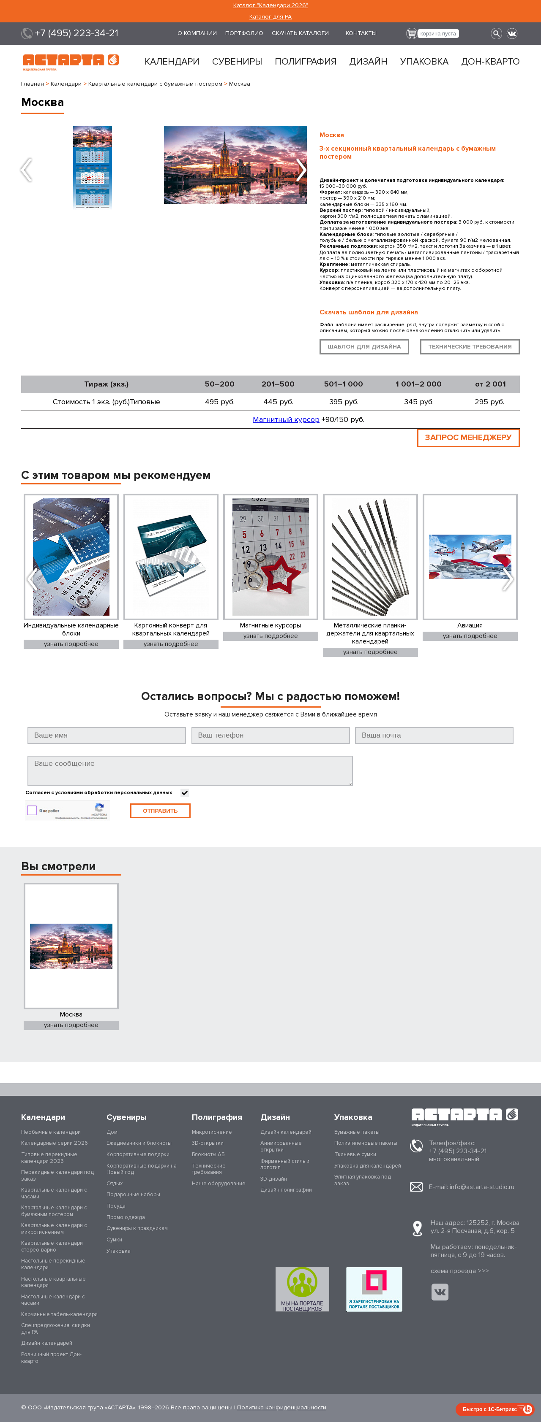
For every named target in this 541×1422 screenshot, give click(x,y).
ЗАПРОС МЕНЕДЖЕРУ (467, 438)
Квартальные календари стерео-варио (52, 1247)
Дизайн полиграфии (286, 1190)
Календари (172, 62)
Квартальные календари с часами (54, 1193)
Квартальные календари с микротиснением (54, 1229)
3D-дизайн (273, 1179)
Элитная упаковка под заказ (362, 1180)
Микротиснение (212, 1132)
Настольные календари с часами (53, 1300)
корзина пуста (438, 33)
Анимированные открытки (281, 1147)
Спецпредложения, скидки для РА (55, 1329)
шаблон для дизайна (364, 346)
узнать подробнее (71, 644)
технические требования (470, 346)
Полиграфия (305, 62)
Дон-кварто (490, 62)
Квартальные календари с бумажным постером (54, 1211)
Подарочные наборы (133, 1195)
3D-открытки (208, 1143)
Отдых (115, 1183)
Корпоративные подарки (138, 1155)
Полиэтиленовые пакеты (365, 1143)
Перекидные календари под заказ (57, 1176)
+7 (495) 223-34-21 (76, 33)
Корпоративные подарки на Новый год (142, 1169)
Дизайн (368, 62)
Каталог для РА (270, 16)
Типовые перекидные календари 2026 (49, 1158)
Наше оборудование (219, 1183)
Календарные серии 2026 (54, 1143)
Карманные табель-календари (59, 1314)
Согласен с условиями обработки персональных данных (98, 793)
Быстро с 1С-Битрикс (490, 1409)
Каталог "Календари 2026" (270, 5)
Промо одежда (126, 1217)
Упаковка (424, 62)
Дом (112, 1132)
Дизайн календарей (46, 1343)
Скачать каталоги (300, 33)
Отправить (160, 811)
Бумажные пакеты (357, 1132)
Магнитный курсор (286, 419)
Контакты (361, 33)
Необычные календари (51, 1132)
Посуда (116, 1206)
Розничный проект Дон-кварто (51, 1358)
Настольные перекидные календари (53, 1264)
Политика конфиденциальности (281, 1407)
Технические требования (209, 1169)
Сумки (114, 1239)
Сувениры (237, 62)
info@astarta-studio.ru (482, 1187)
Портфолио (244, 33)
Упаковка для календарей (367, 1165)
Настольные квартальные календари (53, 1282)
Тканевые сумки (355, 1155)
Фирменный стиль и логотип (284, 1164)
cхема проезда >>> (460, 1271)
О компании (197, 33)
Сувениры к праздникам (137, 1228)
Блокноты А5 (208, 1155)
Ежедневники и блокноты (139, 1143)
